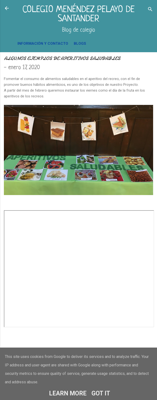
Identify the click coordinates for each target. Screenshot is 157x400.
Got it (100, 393)
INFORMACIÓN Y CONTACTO (42, 43)
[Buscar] (150, 9)
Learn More (68, 393)
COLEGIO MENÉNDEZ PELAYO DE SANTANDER (78, 14)
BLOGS (80, 43)
